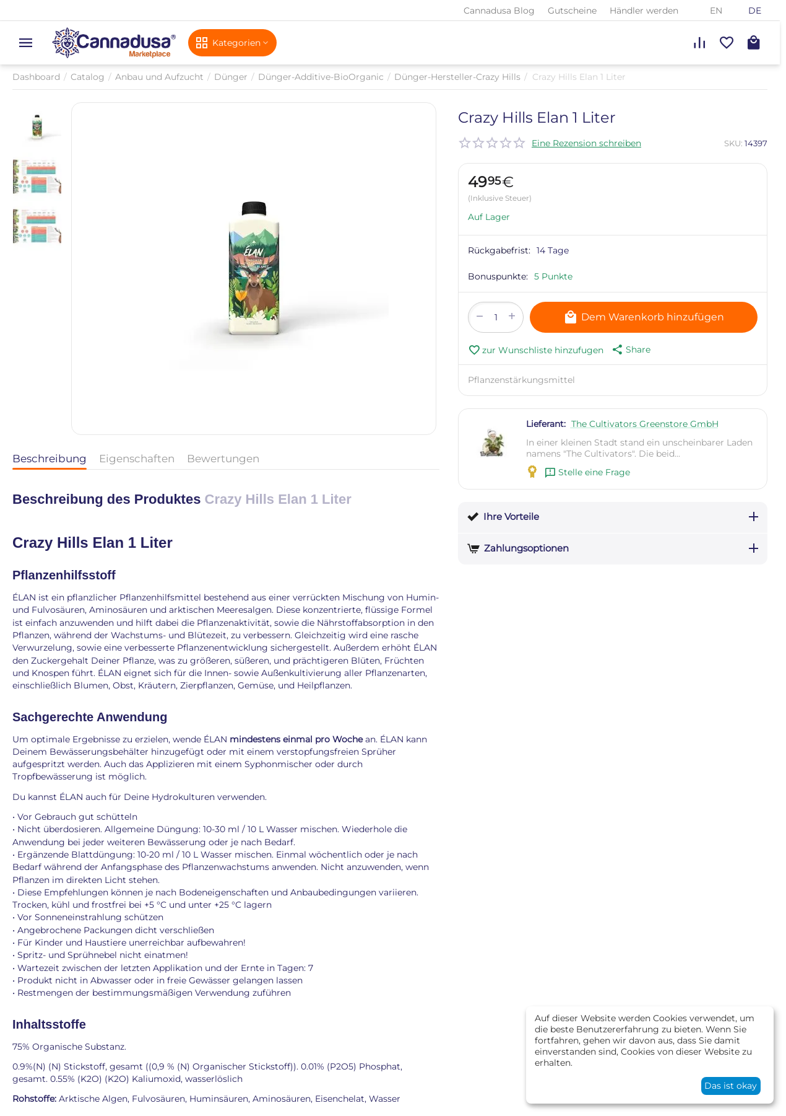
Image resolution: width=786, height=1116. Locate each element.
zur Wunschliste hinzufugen (535, 350)
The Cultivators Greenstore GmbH (645, 423)
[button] (630, 349)
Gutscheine (572, 10)
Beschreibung (49, 458)
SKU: (733, 143)
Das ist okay (730, 1085)
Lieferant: (546, 423)
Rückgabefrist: (499, 250)
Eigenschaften (137, 458)
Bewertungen (223, 458)
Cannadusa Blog (499, 10)
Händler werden (644, 10)
